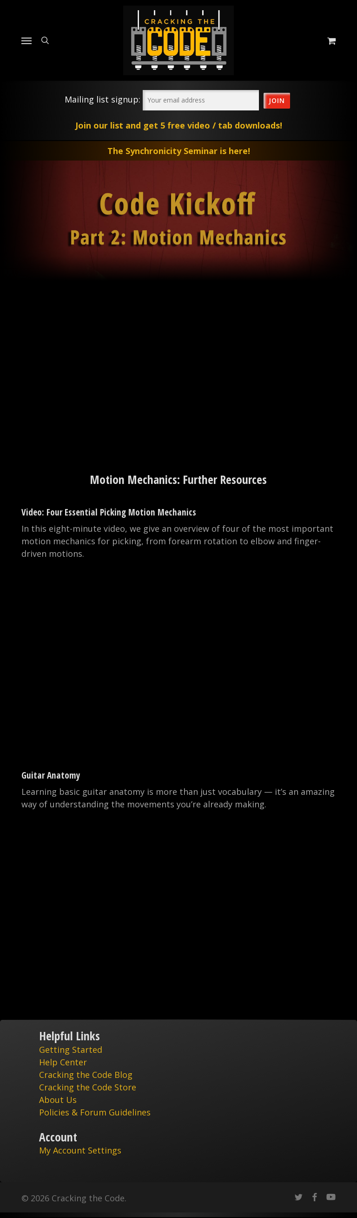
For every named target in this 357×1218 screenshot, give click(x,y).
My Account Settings (80, 1150)
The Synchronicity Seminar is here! (178, 150)
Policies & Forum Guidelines (95, 1112)
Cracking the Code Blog (85, 1074)
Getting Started (70, 1049)
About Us (58, 1099)
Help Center (63, 1062)
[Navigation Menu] (26, 40)
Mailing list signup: (102, 99)
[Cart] (329, 40)
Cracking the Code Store (87, 1087)
